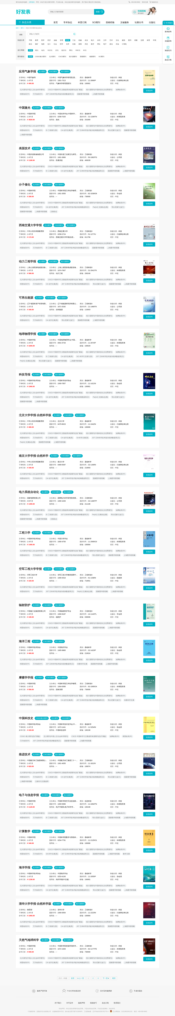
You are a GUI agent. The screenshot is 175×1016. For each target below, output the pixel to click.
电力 (92, 40)
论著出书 (139, 22)
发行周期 (21, 50)
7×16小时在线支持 (71, 991)
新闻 (80, 44)
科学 (61, 44)
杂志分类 (26, 22)
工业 (73, 40)
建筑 (123, 40)
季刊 (70, 50)
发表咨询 (168, 30)
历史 (86, 44)
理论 (98, 44)
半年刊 (77, 50)
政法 (30, 44)
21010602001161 (126, 1011)
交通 (142, 40)
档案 (136, 40)
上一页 (81, 978)
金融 (55, 40)
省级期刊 (92, 56)
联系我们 (117, 1003)
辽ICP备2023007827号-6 (100, 1011)
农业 (86, 40)
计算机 (124, 44)
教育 (36, 40)
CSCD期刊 (62, 56)
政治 (111, 44)
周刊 (36, 50)
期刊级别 (21, 56)
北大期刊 (52, 56)
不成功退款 (135, 991)
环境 (154, 40)
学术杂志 (68, 22)
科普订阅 (82, 22)
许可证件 (69, 1003)
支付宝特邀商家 (103, 991)
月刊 (56, 50)
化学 (67, 44)
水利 (98, 40)
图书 (129, 40)
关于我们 (58, 1003)
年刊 (84, 50)
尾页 (114, 978)
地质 (42, 44)
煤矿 (36, 44)
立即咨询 (31, 2)
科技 (67, 40)
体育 (148, 40)
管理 (61, 40)
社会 (55, 44)
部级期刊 (83, 56)
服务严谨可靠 (39, 991)
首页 (55, 22)
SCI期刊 (96, 22)
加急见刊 (168, 48)
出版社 (152, 22)
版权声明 (81, 1003)
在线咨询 (149, 91)
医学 (42, 40)
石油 (117, 44)
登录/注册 (145, 2)
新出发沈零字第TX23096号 (73, 1011)
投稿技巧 (93, 1003)
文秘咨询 (168, 39)
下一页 (105, 978)
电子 (104, 44)
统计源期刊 (73, 56)
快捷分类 (21, 40)
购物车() (153, 2)
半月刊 (50, 50)
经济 (49, 40)
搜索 (98, 12)
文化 (117, 40)
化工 (49, 44)
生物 (73, 44)
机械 (80, 40)
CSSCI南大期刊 (40, 56)
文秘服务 (124, 22)
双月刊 (63, 50)
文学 (104, 40)
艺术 (111, 40)
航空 (92, 44)
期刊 (22, 28)
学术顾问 (168, 23)
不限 (30, 40)
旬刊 (42, 50)
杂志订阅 (105, 1003)
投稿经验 (110, 22)
